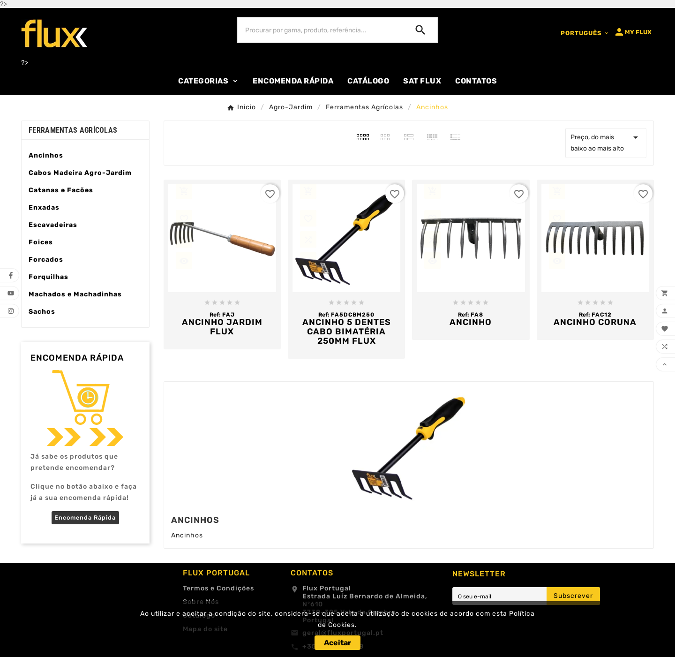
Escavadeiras (53, 225)
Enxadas (44, 207)
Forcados (46, 260)
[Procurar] (321, 30)
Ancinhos (46, 155)
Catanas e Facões (61, 190)
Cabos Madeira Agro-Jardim (80, 173)
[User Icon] (633, 32)
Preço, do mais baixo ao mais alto (605, 142)
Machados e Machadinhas (75, 294)
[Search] (420, 30)
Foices (41, 242)
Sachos (42, 312)
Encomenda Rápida (85, 517)
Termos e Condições (218, 588)
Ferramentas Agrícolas (73, 130)
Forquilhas (48, 277)
